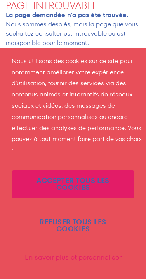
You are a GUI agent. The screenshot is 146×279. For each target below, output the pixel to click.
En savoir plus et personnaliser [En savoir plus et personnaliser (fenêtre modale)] (73, 257)
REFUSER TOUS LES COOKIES (73, 225)
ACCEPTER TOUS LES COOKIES (73, 184)
